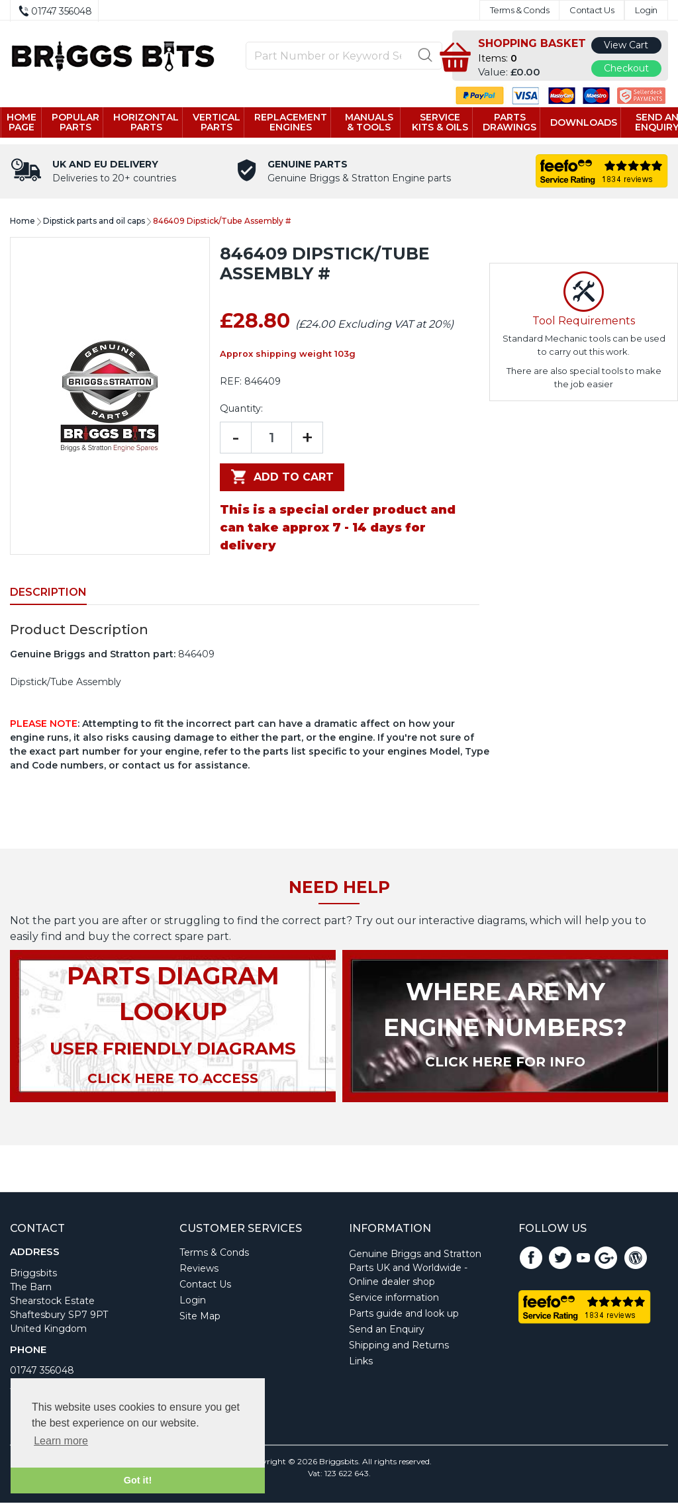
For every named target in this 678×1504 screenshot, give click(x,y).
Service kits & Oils (438, 123)
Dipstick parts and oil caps (94, 222)
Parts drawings (505, 123)
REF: (231, 383)
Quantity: (241, 410)
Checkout (626, 68)
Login (646, 10)
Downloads (579, 123)
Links (361, 1362)
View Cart (626, 45)
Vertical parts (222, 123)
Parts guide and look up (404, 1315)
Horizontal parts (152, 123)
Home (22, 222)
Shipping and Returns (399, 1346)
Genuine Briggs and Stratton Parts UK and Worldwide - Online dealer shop (415, 1269)
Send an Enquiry (386, 1331)
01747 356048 (42, 1372)
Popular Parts (81, 123)
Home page (29, 123)
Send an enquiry (650, 123)
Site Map (199, 1317)
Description (48, 593)
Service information (394, 1299)
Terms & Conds (520, 10)
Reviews (198, 1270)
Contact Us (591, 10)
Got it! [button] (138, 1480)
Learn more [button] (61, 1440)
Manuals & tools (372, 123)
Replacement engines (296, 123)
